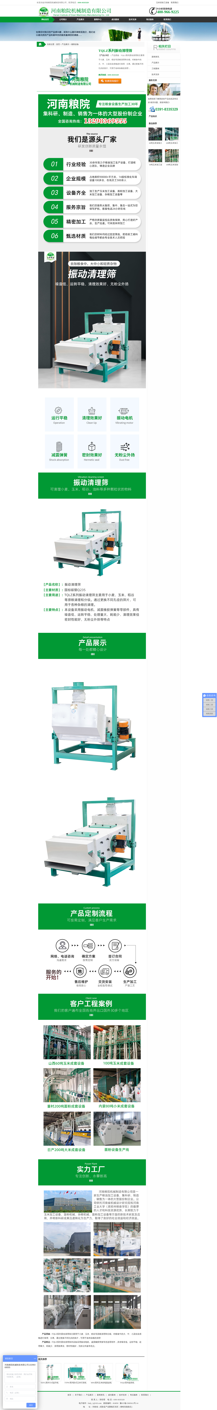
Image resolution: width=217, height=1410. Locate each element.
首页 (58, 44)
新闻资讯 (155, 57)
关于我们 (78, 1395)
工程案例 (155, 68)
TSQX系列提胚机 (127, 1383)
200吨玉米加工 (172, 143)
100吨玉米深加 (172, 165)
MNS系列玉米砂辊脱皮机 (101, 1383)
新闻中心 (98, 19)
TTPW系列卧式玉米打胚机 (75, 1383)
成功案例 (115, 19)
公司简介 (63, 19)
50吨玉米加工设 (155, 165)
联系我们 (174, 2)
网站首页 (45, 19)
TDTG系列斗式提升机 (50, 1383)
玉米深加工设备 (162, 2)
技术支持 (132, 19)
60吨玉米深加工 (155, 143)
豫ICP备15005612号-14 (129, 1403)
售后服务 (150, 19)
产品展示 (80, 19)
